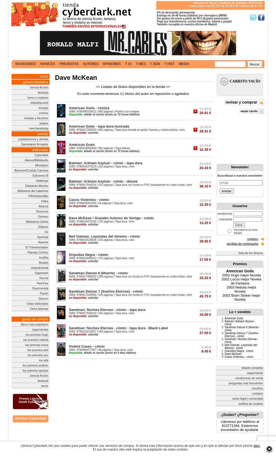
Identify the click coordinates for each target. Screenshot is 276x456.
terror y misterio (38, 97)
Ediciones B (40, 175)
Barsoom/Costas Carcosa (31, 170)
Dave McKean (233, 353)
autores (91, 64)
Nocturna (42, 211)
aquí (257, 446)
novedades (25, 64)
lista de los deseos (251, 253)
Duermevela (40, 288)
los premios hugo (37, 334)
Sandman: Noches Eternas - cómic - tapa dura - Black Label (118, 328)
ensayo (43, 107)
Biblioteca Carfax (37, 221)
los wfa (43, 360)
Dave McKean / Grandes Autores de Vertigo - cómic (111, 218)
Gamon (43, 298)
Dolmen (43, 216)
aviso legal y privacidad (247, 398)
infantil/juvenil (39, 102)
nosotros (257, 388)
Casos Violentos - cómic (89, 200)
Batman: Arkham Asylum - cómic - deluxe (103, 181)
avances (47, 64)
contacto (257, 393)
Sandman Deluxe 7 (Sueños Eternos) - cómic (106, 291)
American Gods (82, 145)
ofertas (42, 134)
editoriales (40, 150)
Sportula (42, 237)
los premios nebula (35, 339)
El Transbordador (37, 247)
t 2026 (155, 64)
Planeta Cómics (37, 252)
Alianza (43, 206)
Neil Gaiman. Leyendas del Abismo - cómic (104, 236)
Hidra (44, 201)
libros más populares (35, 324)
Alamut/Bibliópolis (36, 160)
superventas (40, 329)
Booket (43, 262)
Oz (46, 232)
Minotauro (41, 165)
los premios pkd (37, 350)
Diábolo (43, 226)
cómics (43, 113)
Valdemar (42, 180)
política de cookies (251, 403)
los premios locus (36, 345)
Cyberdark (41, 155)
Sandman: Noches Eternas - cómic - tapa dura (107, 310)
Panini (44, 293)
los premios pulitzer (35, 365)
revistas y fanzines (36, 118)
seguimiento (255, 373)
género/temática (35, 82)
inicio (44, 76)
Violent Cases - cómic (87, 346)
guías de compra (35, 319)
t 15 (128, 64)
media (184, 64)
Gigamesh (41, 273)
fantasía (43, 92)
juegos (44, 123)
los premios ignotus (35, 370)
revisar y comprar (244, 102)
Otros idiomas (39, 308)
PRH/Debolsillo (38, 196)
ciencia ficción (39, 87)
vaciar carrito (251, 112)
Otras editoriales (37, 303)
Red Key (42, 283)
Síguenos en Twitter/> (253, 17)
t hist (169, 64)
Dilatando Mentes (36, 185)
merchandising (39, 128)
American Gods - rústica (89, 108)
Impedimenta (39, 267)
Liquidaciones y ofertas (33, 139)
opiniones (112, 64)
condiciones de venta (249, 378)
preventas (69, 64)
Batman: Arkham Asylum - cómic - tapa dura (105, 163)
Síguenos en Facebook (261, 17)
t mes (141, 64)
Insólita (43, 257)
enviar (227, 191)
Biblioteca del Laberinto (33, 191)
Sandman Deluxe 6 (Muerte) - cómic (98, 273)
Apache (43, 242)
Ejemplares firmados (34, 144)
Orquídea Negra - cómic (88, 255)
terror (44, 386)
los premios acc (38, 355)
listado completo (252, 367)
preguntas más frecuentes (246, 383)
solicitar (83, 132)
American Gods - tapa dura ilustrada (99, 126)
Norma (43, 278)
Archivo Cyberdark (30, 418)
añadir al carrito (86, 114)
